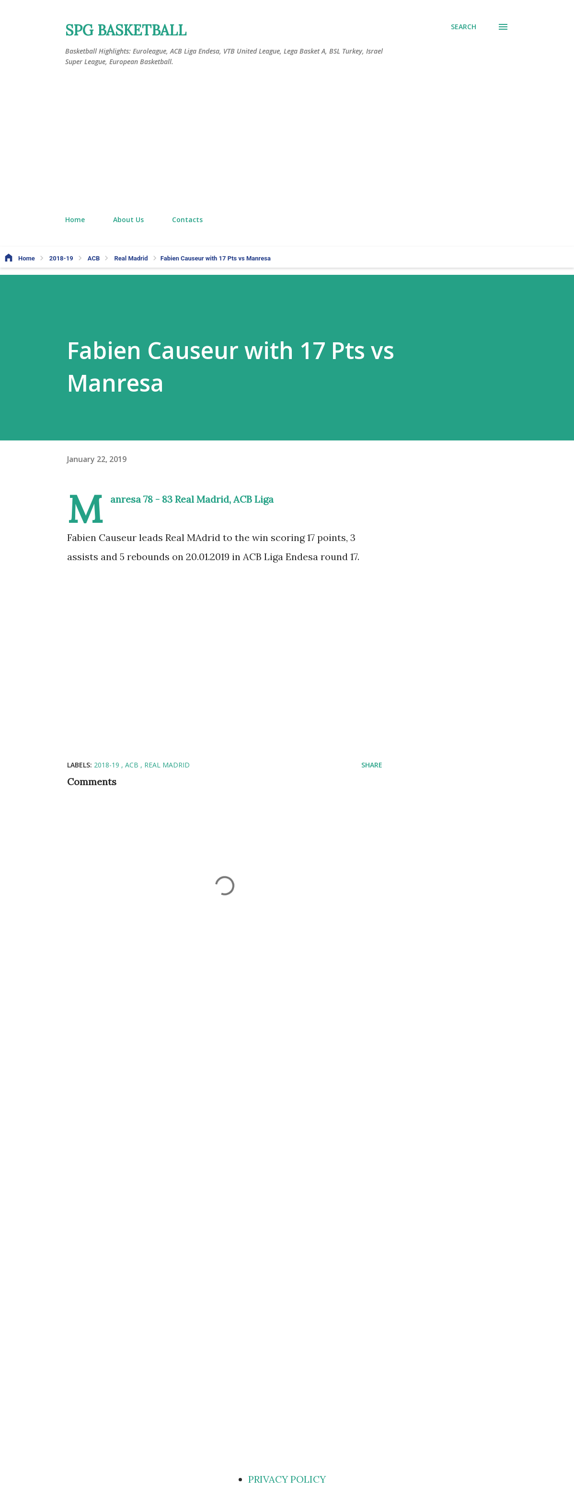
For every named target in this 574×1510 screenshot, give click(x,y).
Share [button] (371, 764)
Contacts (187, 219)
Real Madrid (167, 764)
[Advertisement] (287, 141)
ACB (132, 764)
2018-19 (107, 764)
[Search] (463, 27)
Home (75, 219)
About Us (128, 219)
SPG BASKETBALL (125, 30)
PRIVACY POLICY (287, 1479)
